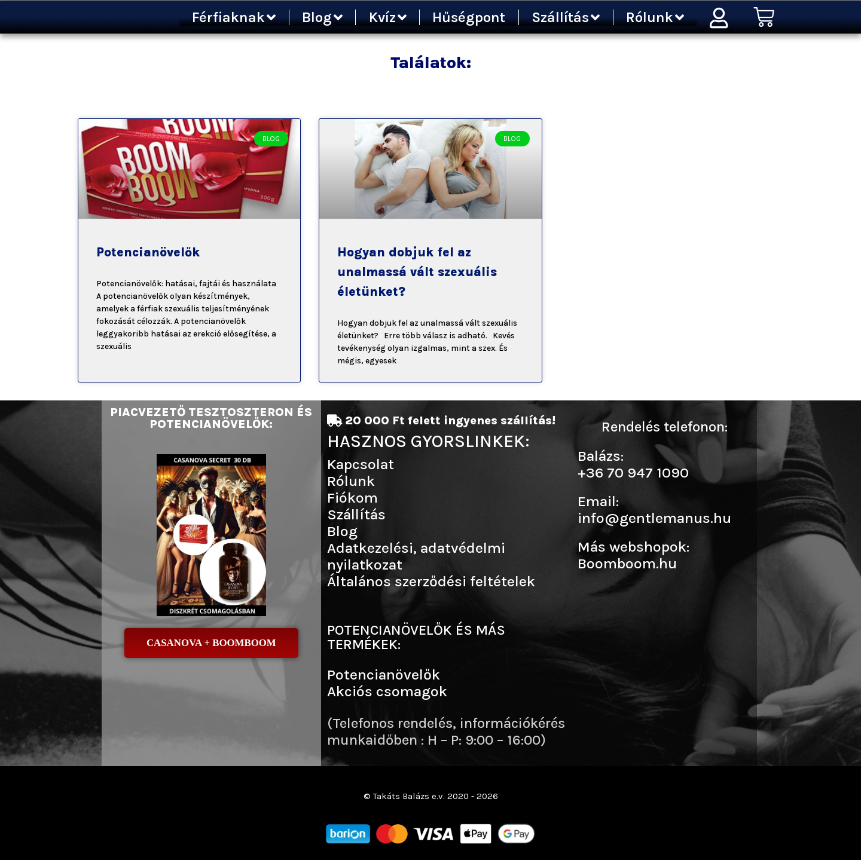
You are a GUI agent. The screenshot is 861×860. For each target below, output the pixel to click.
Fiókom (352, 497)
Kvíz (388, 17)
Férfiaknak (234, 17)
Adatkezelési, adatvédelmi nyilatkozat (416, 556)
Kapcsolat (360, 464)
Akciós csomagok (387, 691)
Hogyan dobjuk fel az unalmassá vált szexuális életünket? (417, 272)
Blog (322, 17)
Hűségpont (468, 17)
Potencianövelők (148, 252)
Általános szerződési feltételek (431, 581)
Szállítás (566, 17)
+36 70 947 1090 (633, 472)
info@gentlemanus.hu (654, 518)
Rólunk (655, 17)
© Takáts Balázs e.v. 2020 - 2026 (430, 795)
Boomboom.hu (627, 563)
